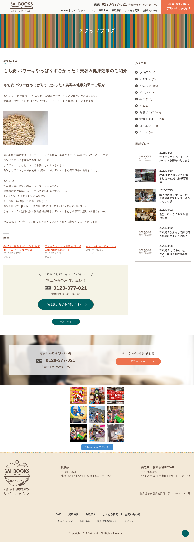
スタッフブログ (64, 521)
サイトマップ (131, 521)
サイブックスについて (83, 10)
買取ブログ (146, 112)
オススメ (145, 79)
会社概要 (85, 521)
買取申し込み (142, 361)
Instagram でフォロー (97, 447)
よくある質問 (132, 10)
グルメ (143, 132)
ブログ (143, 72)
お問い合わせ (150, 10)
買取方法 (103, 10)
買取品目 (116, 10)
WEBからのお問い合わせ (67, 304)
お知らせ (145, 85)
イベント (145, 92)
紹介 (142, 99)
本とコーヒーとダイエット (101, 246)
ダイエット (146, 125)
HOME (64, 10)
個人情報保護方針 (107, 521)
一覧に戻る (66, 321)
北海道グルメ (148, 119)
